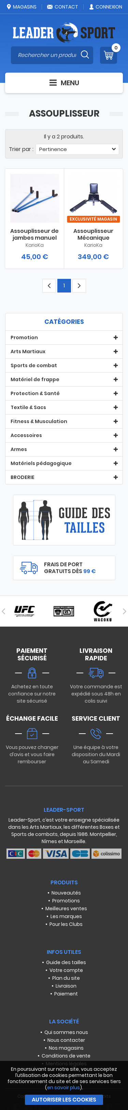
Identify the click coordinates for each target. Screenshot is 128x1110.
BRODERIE (22, 477)
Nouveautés (66, 892)
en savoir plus (63, 1087)
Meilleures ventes (66, 908)
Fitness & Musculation (39, 421)
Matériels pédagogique (41, 463)
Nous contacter (66, 1040)
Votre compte (66, 970)
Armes (19, 449)
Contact (62, 6)
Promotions (66, 900)
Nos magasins (66, 1048)
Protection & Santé (35, 393)
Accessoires (26, 435)
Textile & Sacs (28, 407)
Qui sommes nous (66, 1032)
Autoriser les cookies (64, 1100)
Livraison (66, 985)
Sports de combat (34, 365)
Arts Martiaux (28, 351)
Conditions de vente (66, 1055)
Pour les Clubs (66, 924)
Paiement (66, 993)
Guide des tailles (66, 962)
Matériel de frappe (35, 379)
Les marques (66, 916)
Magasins (21, 6)
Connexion (105, 6)
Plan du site (66, 978)
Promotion (24, 337)
